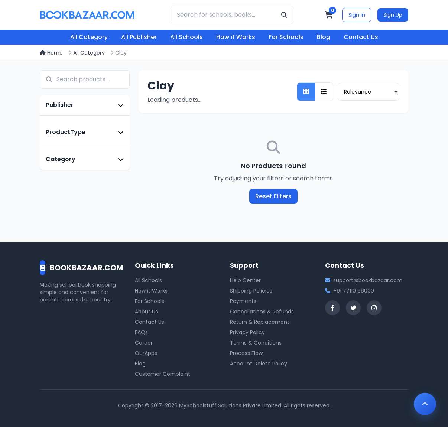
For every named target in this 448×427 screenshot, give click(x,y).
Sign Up (392, 15)
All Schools (186, 37)
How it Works (235, 37)
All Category (89, 37)
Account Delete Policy (258, 363)
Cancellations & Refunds (262, 311)
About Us (146, 311)
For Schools (286, 37)
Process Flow (246, 353)
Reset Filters (273, 196)
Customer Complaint (162, 374)
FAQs (141, 332)
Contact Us (361, 37)
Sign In (356, 15)
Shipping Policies (251, 290)
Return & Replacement (259, 322)
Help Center (245, 280)
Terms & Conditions (256, 342)
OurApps (146, 353)
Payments (243, 301)
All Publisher (139, 37)
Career (144, 342)
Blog (323, 37)
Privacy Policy (247, 332)
